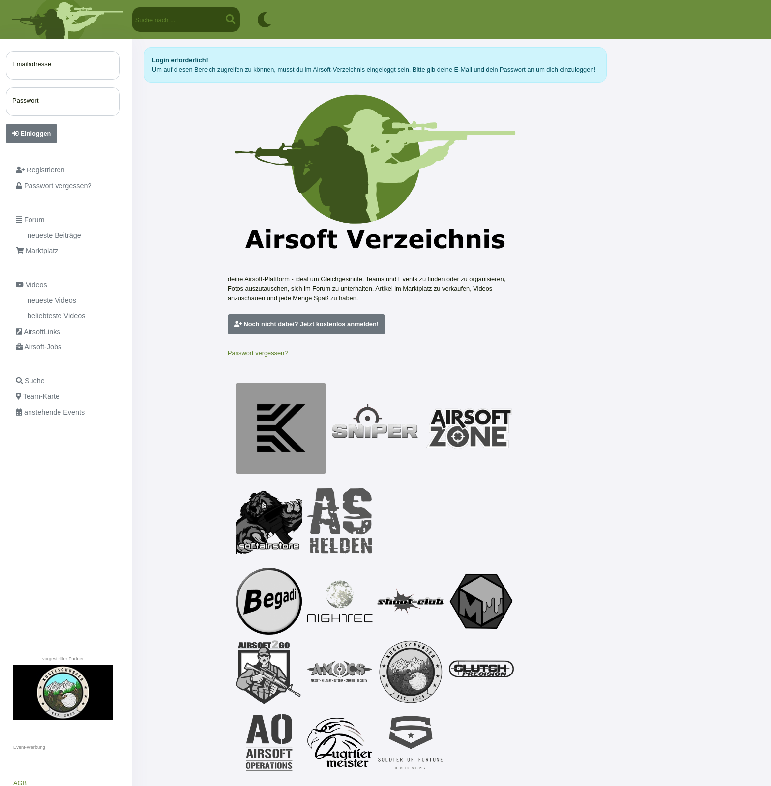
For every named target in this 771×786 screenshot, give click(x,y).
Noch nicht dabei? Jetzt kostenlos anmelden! (306, 324)
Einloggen (31, 133)
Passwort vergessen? (258, 353)
